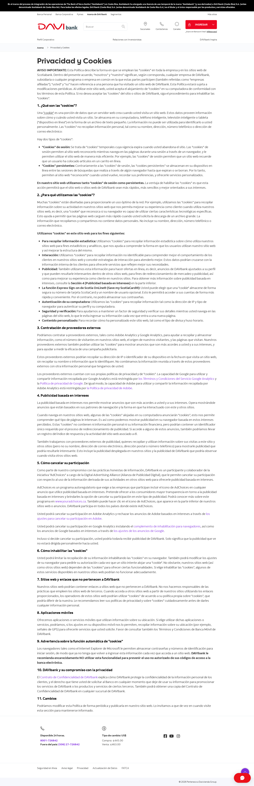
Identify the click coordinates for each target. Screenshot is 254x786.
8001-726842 (49, 740)
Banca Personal (44, 14)
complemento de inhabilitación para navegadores (167, 526)
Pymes (80, 14)
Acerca (40, 47)
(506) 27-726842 (69, 744)
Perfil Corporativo (45, 39)
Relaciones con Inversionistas (127, 39)
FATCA (125, 768)
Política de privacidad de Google (61, 383)
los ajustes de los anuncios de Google (139, 531)
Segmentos (116, 14)
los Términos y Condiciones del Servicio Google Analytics (176, 379)
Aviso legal (67, 768)
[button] (245, 772)
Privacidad (82, 768)
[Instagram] (178, 735)
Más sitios (212, 14)
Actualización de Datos (105, 768)
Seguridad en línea (47, 768)
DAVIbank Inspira (208, 39)
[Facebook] (165, 735)
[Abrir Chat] (234, 778)
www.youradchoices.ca (70, 501)
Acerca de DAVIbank (97, 14)
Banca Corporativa (64, 14)
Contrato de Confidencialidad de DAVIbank (69, 677)
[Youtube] (171, 735)
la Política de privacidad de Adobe (109, 388)
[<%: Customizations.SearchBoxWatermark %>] (105, 27)
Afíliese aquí (212, 31)
